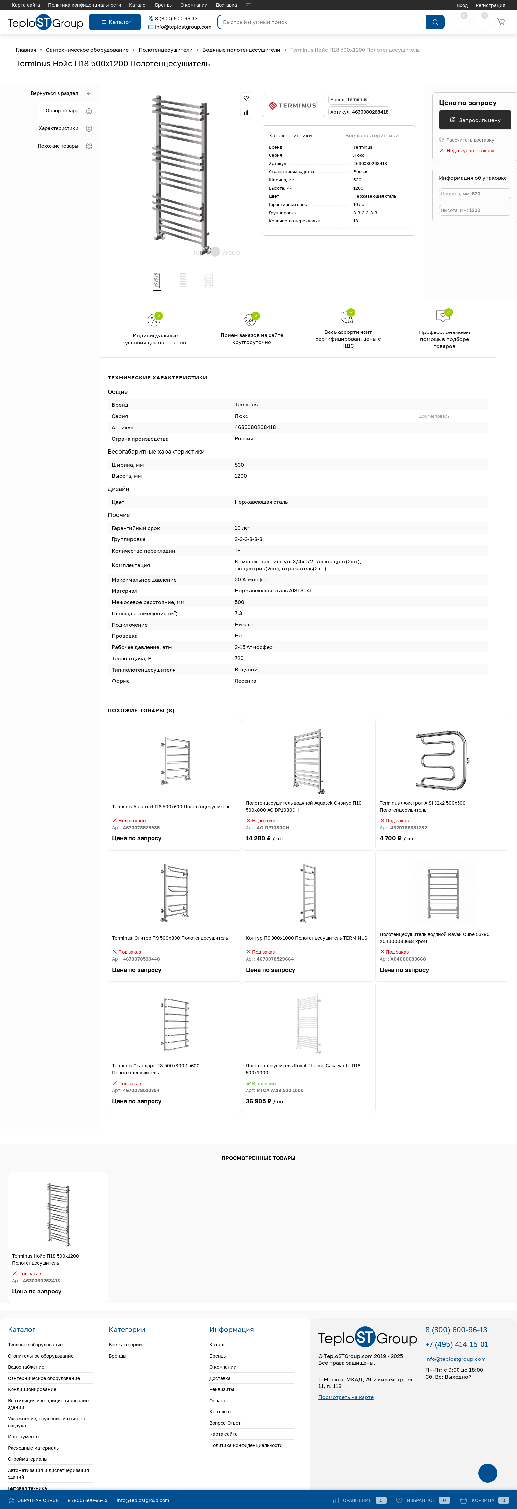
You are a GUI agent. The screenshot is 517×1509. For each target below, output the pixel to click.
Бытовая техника (27, 1489)
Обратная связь (33, 1500)
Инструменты (23, 1437)
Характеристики (65, 128)
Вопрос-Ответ (229, 5)
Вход (462, 5)
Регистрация (490, 5)
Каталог (21, 5)
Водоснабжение (26, 1367)
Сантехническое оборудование (44, 1379)
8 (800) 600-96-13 (173, 18)
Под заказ (394, 821)
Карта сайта (223, 1434)
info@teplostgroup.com (179, 27)
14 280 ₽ (308, 843)
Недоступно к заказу (466, 150)
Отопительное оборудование (41, 1356)
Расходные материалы (33, 1448)
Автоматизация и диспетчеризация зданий (48, 1474)
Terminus (362, 146)
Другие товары (434, 416)
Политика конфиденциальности (246, 1446)
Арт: (136, 828)
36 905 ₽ (308, 1105)
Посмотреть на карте (346, 1397)
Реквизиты (140, 5)
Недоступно (129, 821)
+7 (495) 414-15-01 (456, 1344)
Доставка (109, 5)
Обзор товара (69, 110)
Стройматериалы (27, 1459)
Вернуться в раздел (61, 93)
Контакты (195, 5)
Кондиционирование (32, 1390)
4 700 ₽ (442, 843)
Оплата (168, 5)
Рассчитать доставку (466, 140)
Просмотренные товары (259, 1158)
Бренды (46, 5)
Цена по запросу (468, 102)
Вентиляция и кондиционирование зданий (48, 1404)
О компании (76, 5)
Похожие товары (65, 146)
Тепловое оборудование (35, 1345)
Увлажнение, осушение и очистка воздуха (46, 1422)
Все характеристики (372, 135)
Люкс (358, 155)
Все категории (125, 1345)
